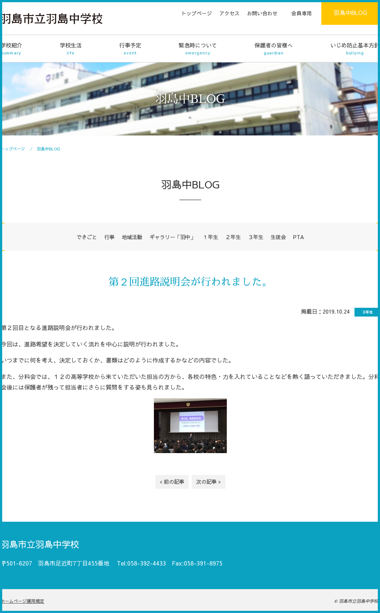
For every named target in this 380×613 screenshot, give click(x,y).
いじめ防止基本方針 (355, 48)
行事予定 (130, 48)
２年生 (233, 237)
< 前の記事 (172, 481)
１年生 (210, 237)
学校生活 (71, 48)
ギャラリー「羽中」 (172, 237)
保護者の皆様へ (274, 48)
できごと (87, 237)
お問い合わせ (262, 13)
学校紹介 (11, 48)
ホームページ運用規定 (22, 601)
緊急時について (198, 48)
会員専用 (301, 13)
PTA (298, 237)
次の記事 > (208, 481)
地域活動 (132, 237)
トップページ (196, 13)
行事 (109, 237)
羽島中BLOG (350, 12)
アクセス (229, 13)
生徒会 (278, 237)
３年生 (255, 237)
